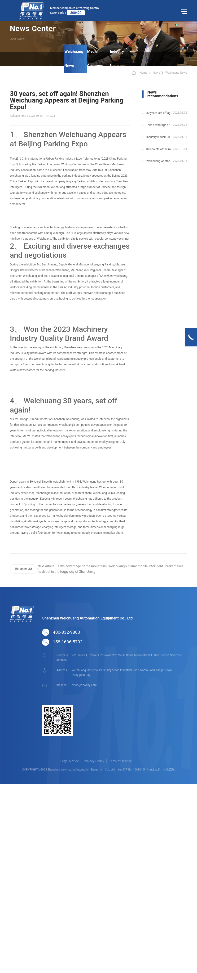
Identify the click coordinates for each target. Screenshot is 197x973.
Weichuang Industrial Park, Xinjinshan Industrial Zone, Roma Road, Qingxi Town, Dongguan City (122, 672)
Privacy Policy (94, 761)
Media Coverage (96, 58)
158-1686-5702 (68, 642)
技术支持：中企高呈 (162, 769)
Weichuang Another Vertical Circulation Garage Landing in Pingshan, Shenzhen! (159, 161)
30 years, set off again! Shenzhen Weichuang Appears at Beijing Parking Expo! (159, 113)
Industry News (116, 58)
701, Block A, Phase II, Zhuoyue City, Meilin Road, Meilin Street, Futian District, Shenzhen (127, 655)
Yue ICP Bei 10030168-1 (133, 769)
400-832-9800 (66, 632)
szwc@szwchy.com (84, 684)
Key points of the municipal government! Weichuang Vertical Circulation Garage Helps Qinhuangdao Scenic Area (159, 149)
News (156, 72)
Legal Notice (69, 761)
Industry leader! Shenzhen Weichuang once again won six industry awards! (159, 137)
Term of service (120, 761)
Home (139, 73)
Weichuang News (74, 58)
